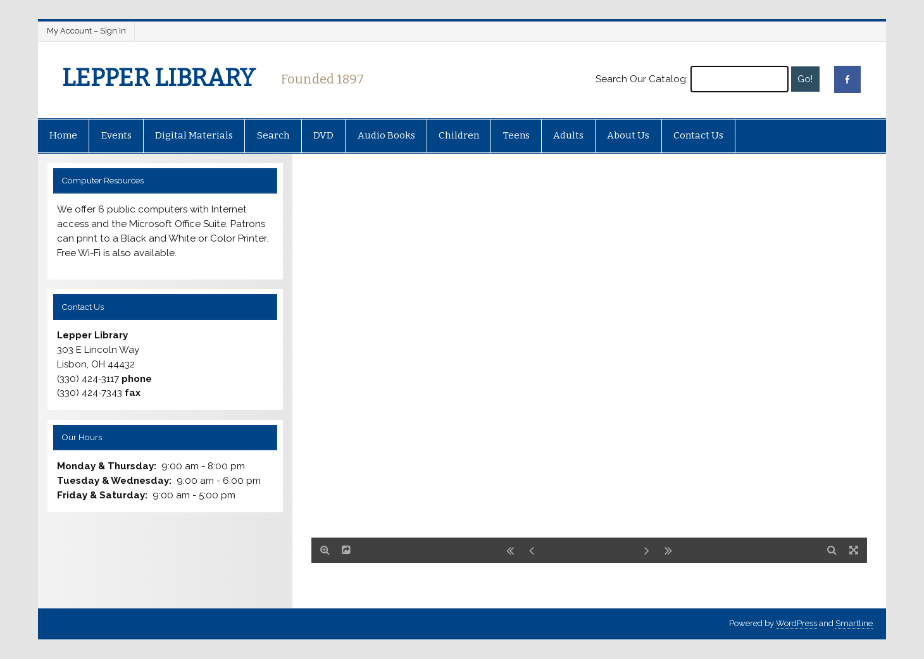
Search (273, 135)
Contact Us (698, 135)
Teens (516, 135)
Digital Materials (194, 135)
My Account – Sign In (86, 30)
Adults (568, 135)
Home (63, 135)
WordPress (796, 623)
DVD (323, 135)
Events (116, 135)
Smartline (854, 623)
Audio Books (386, 135)
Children (459, 135)
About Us (628, 135)
